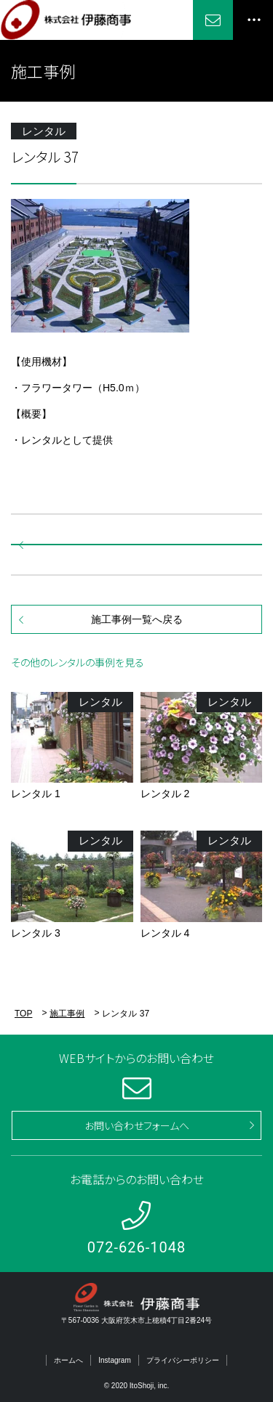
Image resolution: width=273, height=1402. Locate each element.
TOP (23, 1013)
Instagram (114, 1360)
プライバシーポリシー (182, 1360)
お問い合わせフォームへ (136, 1125)
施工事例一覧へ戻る (137, 619)
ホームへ (68, 1360)
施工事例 (67, 1013)
